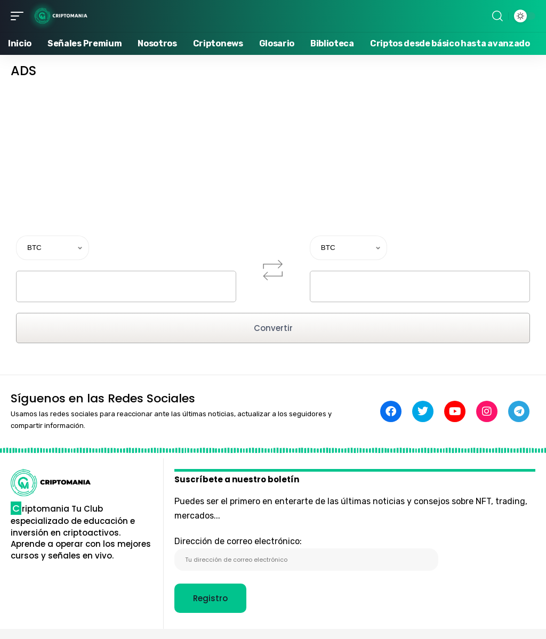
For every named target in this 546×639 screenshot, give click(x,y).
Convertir (273, 328)
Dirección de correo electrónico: (306, 553)
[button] (20, 16)
